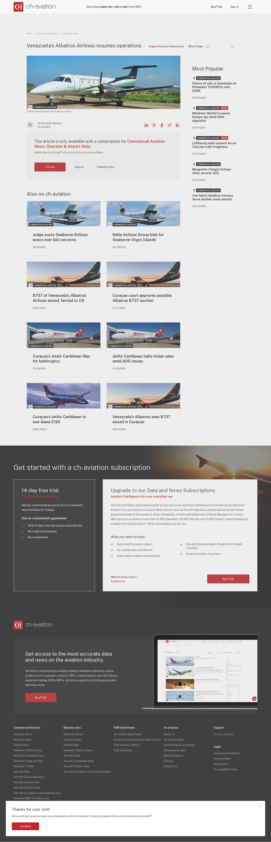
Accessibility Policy (226, 769)
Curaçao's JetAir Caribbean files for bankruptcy (61, 359)
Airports (172, 6)
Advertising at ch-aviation (179, 745)
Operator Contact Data (28, 750)
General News (71, 33)
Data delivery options (127, 745)
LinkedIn (146, 125)
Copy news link (170, 125)
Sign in (234, 6)
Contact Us (171, 766)
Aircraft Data (22, 771)
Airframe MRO (194, 6)
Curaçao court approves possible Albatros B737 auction (142, 298)
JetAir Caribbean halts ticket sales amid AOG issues (143, 359)
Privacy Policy (222, 758)
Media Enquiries (173, 756)
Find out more (105, 167)
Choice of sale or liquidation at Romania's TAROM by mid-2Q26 (214, 87)
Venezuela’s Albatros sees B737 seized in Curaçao (141, 419)
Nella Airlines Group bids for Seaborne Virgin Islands (138, 237)
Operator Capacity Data (28, 761)
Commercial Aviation (48, 33)
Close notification (260, 806)
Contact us (118, 581)
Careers (169, 761)
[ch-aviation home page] (35, 7)
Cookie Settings (223, 734)
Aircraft (155, 6)
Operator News (23, 734)
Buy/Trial (216, 6)
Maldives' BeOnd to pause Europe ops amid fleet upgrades (211, 117)
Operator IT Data (24, 766)
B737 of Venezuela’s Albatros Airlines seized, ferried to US (59, 298)
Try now (50, 167)
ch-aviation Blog (174, 739)
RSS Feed (177, 125)
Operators (118, 6)
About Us (169, 734)
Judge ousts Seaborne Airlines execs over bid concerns (60, 237)
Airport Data (21, 745)
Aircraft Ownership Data (29, 777)
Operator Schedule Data (29, 756)
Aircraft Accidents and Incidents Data (37, 793)
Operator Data (22, 739)
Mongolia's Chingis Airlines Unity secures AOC (211, 171)
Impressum (220, 764)
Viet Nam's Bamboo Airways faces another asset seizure (212, 197)
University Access (175, 750)
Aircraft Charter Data (27, 788)
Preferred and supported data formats (137, 739)
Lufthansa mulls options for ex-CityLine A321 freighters (214, 145)
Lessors (137, 6)
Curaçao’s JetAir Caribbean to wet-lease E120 (59, 419)
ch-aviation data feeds (127, 734)
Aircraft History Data (26, 782)
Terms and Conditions (227, 753)
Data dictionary (123, 750)
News (100, 6)
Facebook (162, 125)
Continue (25, 826)
